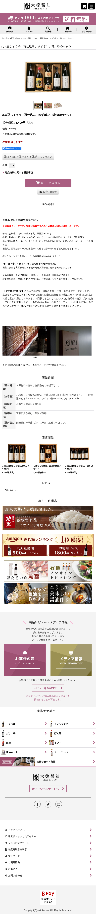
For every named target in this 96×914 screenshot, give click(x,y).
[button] (91, 6)
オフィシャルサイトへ (45, 788)
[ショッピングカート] (84, 6)
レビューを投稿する (45, 688)
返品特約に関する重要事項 (17, 172)
